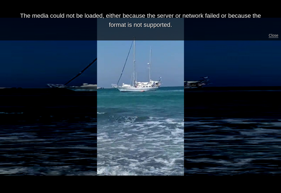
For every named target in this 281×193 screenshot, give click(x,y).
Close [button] (273, 35)
